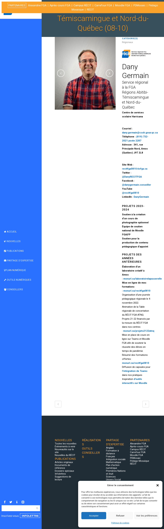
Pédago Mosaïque (139, 460)
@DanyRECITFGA (132, 176)
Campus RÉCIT (138, 449)
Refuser (120, 515)
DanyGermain (141, 196)
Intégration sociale (116, 459)
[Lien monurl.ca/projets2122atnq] (138, 330)
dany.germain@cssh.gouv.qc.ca (140, 132)
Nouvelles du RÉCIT (65, 455)
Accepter (93, 515)
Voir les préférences (146, 515)
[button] (157, 485)
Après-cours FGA (139, 446)
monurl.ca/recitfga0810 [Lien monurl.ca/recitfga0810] (136, 290)
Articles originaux (64, 462)
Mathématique (113, 462)
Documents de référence (62, 466)
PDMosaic (135, 458)
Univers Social (113, 479)
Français (110, 456)
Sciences (111, 476)
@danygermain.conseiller (136, 184)
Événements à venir (65, 446)
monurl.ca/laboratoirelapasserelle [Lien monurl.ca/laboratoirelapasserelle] (142, 278)
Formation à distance (112, 452)
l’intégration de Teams (134, 371)
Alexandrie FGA (138, 443)
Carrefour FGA (137, 452)
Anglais (110, 447)
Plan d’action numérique (112, 466)
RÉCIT (133, 463)
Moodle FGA (136, 455)
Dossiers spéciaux (64, 470)
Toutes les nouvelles (65, 443)
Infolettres (60, 473)
